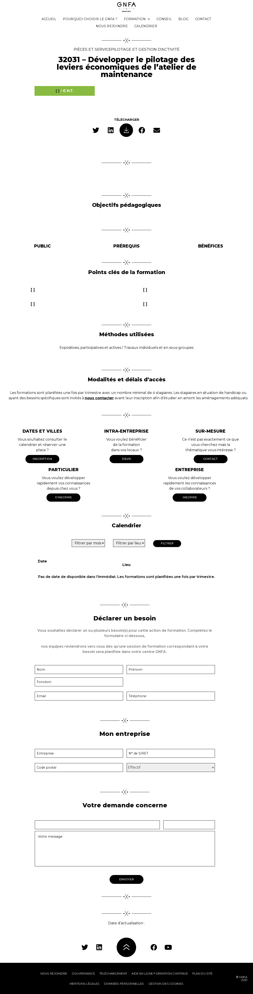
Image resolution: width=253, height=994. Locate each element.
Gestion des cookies (166, 983)
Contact (203, 19)
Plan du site (202, 973)
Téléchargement (113, 973)
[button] (96, 130)
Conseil (164, 19)
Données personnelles (124, 983)
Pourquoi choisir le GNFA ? (90, 19)
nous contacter (99, 398)
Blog (183, 19)
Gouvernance (83, 973)
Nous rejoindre (112, 26)
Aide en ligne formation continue (159, 973)
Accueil (49, 19)
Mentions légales (85, 983)
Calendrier (145, 26)
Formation (137, 19)
